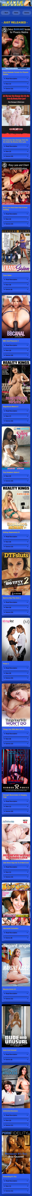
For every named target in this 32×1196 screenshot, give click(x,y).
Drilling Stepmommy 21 (11, 532)
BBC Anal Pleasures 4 (11, 341)
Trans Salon (7, 275)
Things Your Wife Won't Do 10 (13, 729)
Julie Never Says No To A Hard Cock (16, 863)
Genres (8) (9, 938)
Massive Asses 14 (9, 989)
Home (16, 12)
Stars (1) (8, 84)
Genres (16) (9, 421)
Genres (26, 12)
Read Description (11, 78)
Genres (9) (9, 289)
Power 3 (6, 664)
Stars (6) (8, 1120)
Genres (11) (9, 998)
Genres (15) (9, 612)
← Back (5, 12)
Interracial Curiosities (10, 928)
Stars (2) (8, 151)
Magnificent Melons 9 (10, 406)
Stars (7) (8, 416)
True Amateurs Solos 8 (11, 472)
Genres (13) (9, 88)
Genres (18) (9, 355)
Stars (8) (8, 284)
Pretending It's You (9, 1176)
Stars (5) (8, 476)
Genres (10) (9, 156)
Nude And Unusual (9, 1050)
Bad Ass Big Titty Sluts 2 (12, 598)
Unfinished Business (10, 1111)
